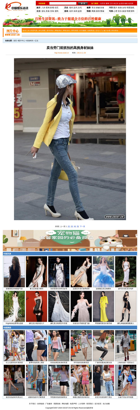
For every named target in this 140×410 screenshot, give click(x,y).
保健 (98, 7)
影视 (52, 7)
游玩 (43, 11)
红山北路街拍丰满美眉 (14, 363)
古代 (80, 7)
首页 (15, 41)
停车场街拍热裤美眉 (81, 363)
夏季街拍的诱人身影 (36, 363)
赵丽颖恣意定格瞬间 (103, 289)
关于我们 (32, 404)
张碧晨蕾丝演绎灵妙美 (58, 289)
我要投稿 (57, 404)
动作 (71, 11)
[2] (69, 226)
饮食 (102, 7)
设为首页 (98, 404)
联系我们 (90, 404)
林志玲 (115, 3)
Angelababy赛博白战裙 (14, 323)
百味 (52, 11)
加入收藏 (106, 404)
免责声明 (73, 404)
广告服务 (48, 404)
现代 (71, 7)
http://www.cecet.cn (61, 53)
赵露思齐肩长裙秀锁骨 (81, 289)
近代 (75, 7)
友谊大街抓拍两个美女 (103, 397)
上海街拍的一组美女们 (125, 363)
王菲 (111, 3)
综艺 (57, 7)
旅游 (124, 11)
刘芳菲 (102, 3)
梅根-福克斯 (128, 3)
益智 (80, 11)
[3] (72, 226)
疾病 (120, 7)
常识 (93, 7)
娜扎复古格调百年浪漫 (58, 323)
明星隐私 (130, 7)
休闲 (75, 11)
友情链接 (40, 404)
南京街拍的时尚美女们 (14, 397)
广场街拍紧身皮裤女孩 (103, 363)
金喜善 (121, 3)
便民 (57, 11)
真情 (98, 11)
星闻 (48, 7)
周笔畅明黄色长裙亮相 (103, 323)
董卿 (107, 3)
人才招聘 (81, 404)
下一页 (82, 226)
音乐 (120, 11)
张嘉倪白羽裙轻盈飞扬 (81, 323)
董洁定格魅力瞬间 (36, 289)
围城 (102, 11)
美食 (48, 11)
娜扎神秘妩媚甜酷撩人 (125, 323)
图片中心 (21, 41)
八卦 (43, 7)
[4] (75, 226)
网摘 (93, 11)
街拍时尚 (29, 41)
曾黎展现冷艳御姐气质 (14, 289)
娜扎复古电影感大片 (36, 323)
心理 (115, 11)
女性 (124, 7)
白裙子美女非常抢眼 (125, 397)
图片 (115, 7)
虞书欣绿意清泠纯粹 (125, 289)
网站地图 (65, 404)
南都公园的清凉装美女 (81, 397)
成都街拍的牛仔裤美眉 (36, 397)
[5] (78, 226)
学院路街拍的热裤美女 (58, 397)
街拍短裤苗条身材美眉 (58, 363)
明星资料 (130, 11)
